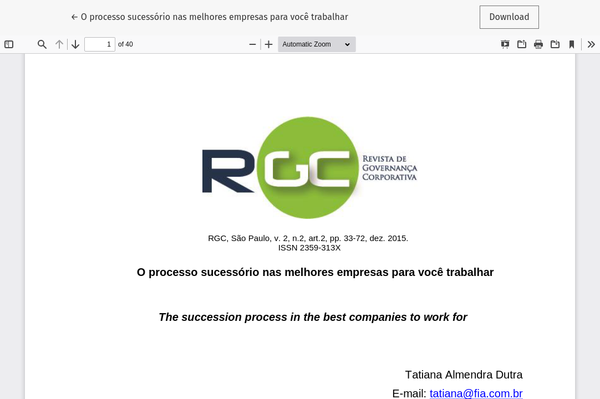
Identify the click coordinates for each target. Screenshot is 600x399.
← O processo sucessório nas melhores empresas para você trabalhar (209, 16)
